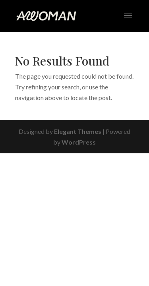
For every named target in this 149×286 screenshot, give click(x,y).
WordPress (79, 142)
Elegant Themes (77, 131)
